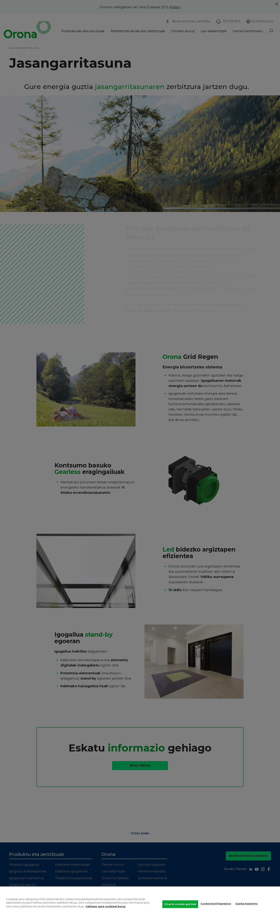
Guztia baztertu (246, 909)
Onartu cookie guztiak (180, 909)
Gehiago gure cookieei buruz (106, 911)
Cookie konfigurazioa (216, 909)
